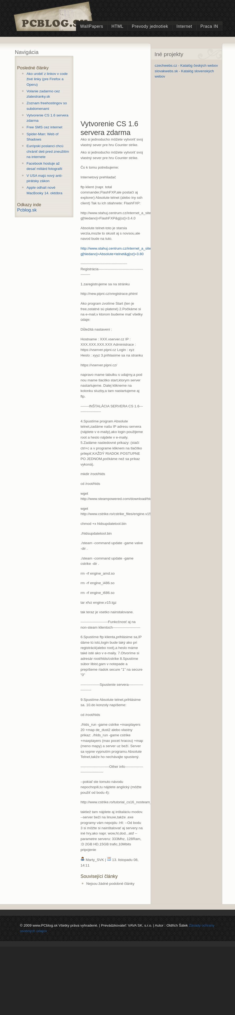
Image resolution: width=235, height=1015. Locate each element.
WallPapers (91, 26)
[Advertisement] (120, 86)
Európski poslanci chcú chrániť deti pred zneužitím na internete (47, 151)
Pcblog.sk (27, 210)
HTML (117, 26)
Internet (184, 26)
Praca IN (209, 26)
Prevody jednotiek (150, 26)
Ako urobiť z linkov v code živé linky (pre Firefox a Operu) (46, 79)
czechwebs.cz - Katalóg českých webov (186, 65)
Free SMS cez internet (44, 127)
